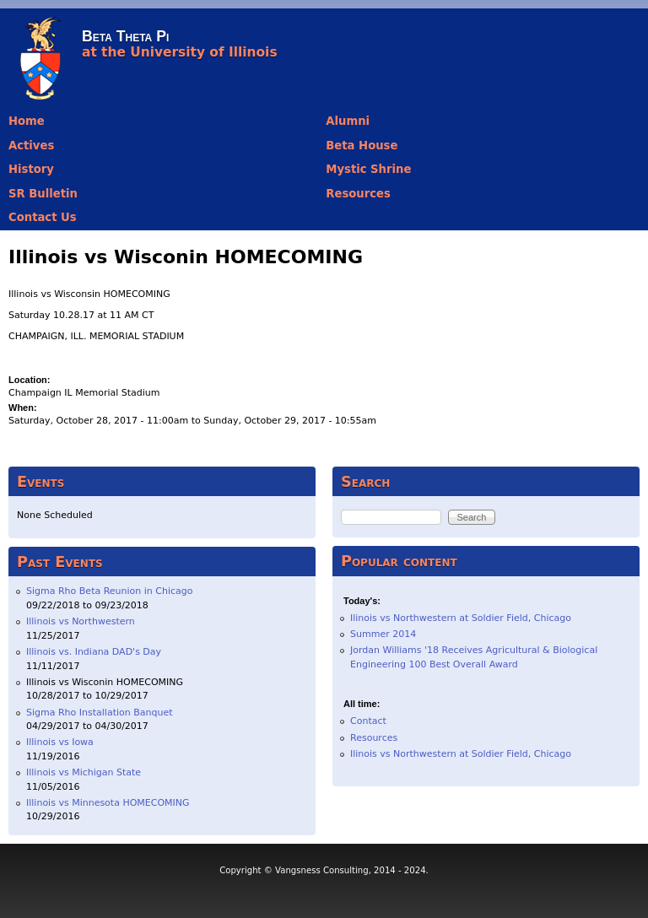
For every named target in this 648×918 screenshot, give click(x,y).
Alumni (348, 121)
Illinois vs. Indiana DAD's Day (93, 651)
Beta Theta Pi (125, 36)
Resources (358, 193)
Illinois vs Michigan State (83, 772)
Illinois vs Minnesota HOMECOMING (108, 802)
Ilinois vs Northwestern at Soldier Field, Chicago (460, 618)
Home (26, 121)
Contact (368, 721)
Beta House (361, 145)
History (31, 169)
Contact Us (42, 217)
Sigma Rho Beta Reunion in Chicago (109, 591)
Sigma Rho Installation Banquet (99, 712)
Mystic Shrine (368, 169)
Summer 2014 (383, 634)
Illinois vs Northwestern (80, 621)
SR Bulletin (43, 193)
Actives (31, 145)
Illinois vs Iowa (60, 742)
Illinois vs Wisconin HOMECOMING (104, 682)
